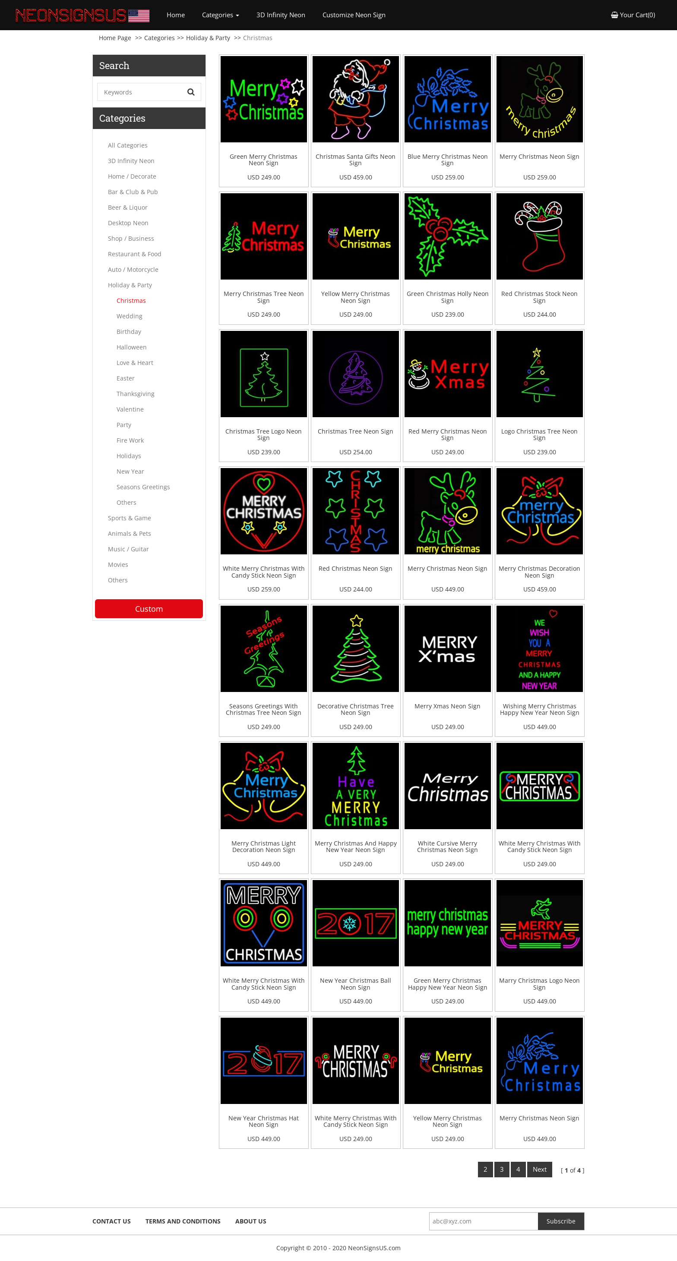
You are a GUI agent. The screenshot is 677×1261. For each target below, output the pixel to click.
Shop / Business (131, 238)
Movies (118, 564)
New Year (130, 471)
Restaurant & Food (134, 254)
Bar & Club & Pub (133, 192)
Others (126, 502)
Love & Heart (135, 362)
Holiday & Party (208, 38)
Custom (149, 609)
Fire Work (130, 440)
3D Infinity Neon (280, 14)
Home (180, 14)
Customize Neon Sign (354, 14)
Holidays (129, 456)
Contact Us (111, 1221)
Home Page (115, 38)
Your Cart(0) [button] (633, 14)
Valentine (130, 409)
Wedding (129, 316)
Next (540, 1169)
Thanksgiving (136, 394)
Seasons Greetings (143, 487)
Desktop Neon (128, 223)
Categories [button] (220, 14)
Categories (159, 38)
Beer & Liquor (128, 207)
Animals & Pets (129, 533)
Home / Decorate (132, 176)
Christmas (131, 300)
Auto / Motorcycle (133, 269)
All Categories (128, 145)
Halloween (132, 347)
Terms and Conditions (183, 1221)
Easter (126, 378)
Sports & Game (129, 518)
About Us (250, 1221)
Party (124, 425)
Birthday (129, 331)
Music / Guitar (128, 549)
